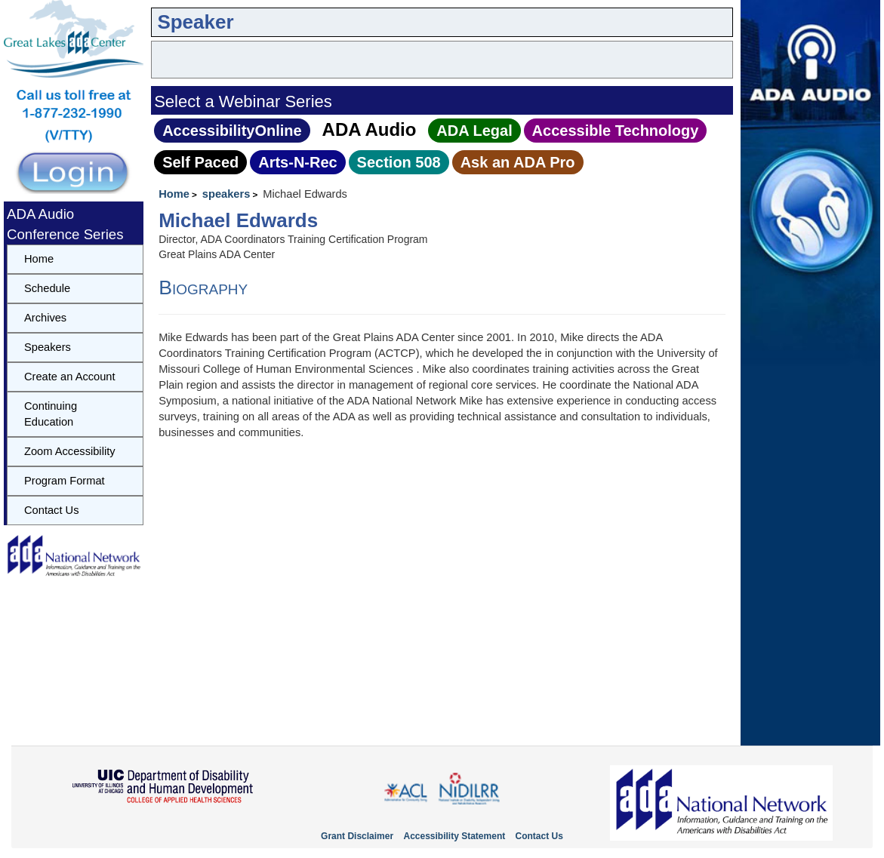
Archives (45, 318)
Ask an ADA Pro (517, 162)
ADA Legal (474, 130)
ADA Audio (369, 129)
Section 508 (399, 162)
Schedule (47, 288)
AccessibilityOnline (232, 130)
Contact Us (51, 510)
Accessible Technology (615, 130)
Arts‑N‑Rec (297, 162)
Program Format (64, 481)
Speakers (47, 347)
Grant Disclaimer (357, 836)
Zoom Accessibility (70, 451)
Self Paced (200, 162)
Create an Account (70, 377)
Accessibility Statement (454, 836)
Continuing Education (50, 414)
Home (174, 194)
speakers (226, 194)
